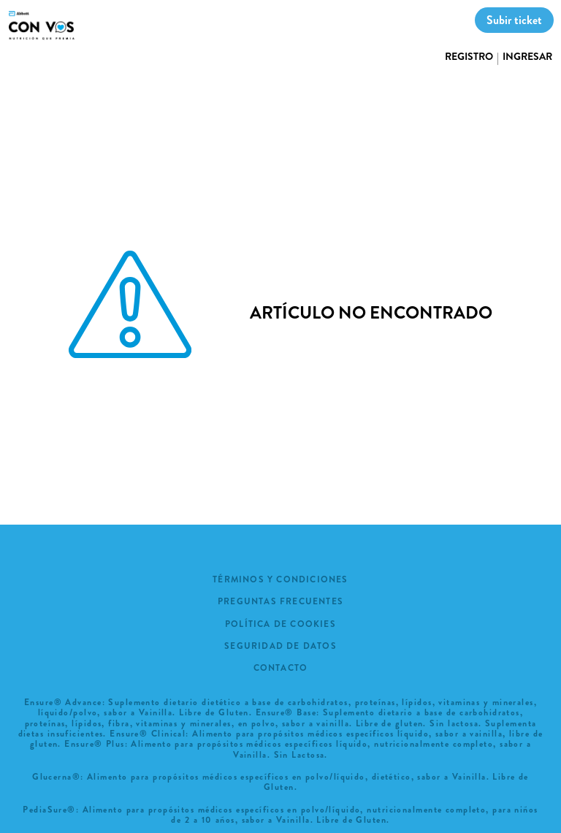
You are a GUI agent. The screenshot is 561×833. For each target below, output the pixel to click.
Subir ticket (514, 20)
